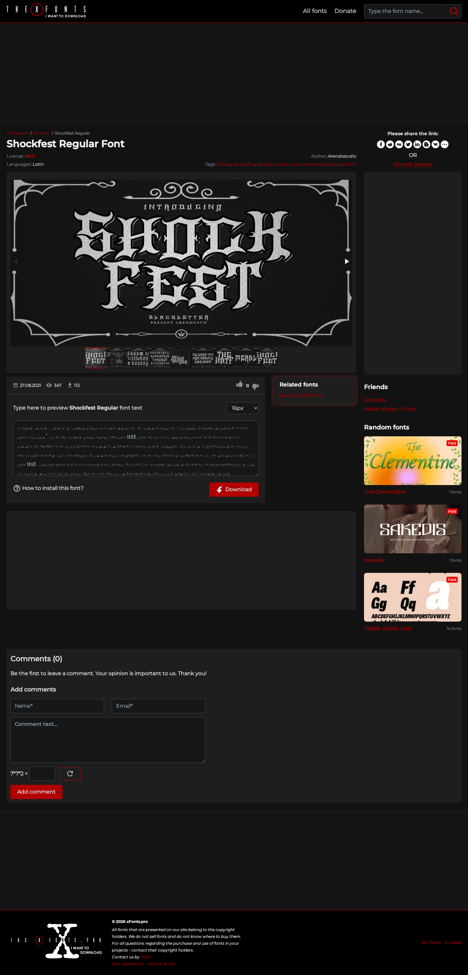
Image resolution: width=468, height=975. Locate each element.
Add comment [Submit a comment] (36, 792)
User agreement (128, 963)
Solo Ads (375, 400)
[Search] (454, 11)
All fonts (315, 11)
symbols (347, 164)
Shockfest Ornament (302, 396)
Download (234, 489)
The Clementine (385, 492)
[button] (346, 261)
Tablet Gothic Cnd (387, 629)
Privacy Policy (162, 963)
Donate (345, 11)
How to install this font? (48, 488)
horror (281, 164)
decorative (244, 164)
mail (144, 957)
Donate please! (412, 164)
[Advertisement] (234, 72)
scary (331, 164)
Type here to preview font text (77, 408)
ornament (313, 164)
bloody (223, 164)
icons (295, 164)
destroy (265, 164)
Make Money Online (390, 409)
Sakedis (374, 560)
